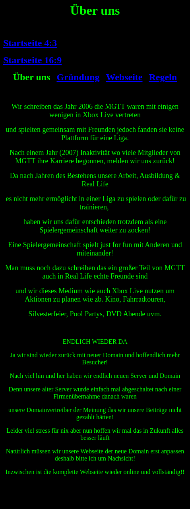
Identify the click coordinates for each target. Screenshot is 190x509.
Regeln (163, 77)
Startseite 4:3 (30, 43)
